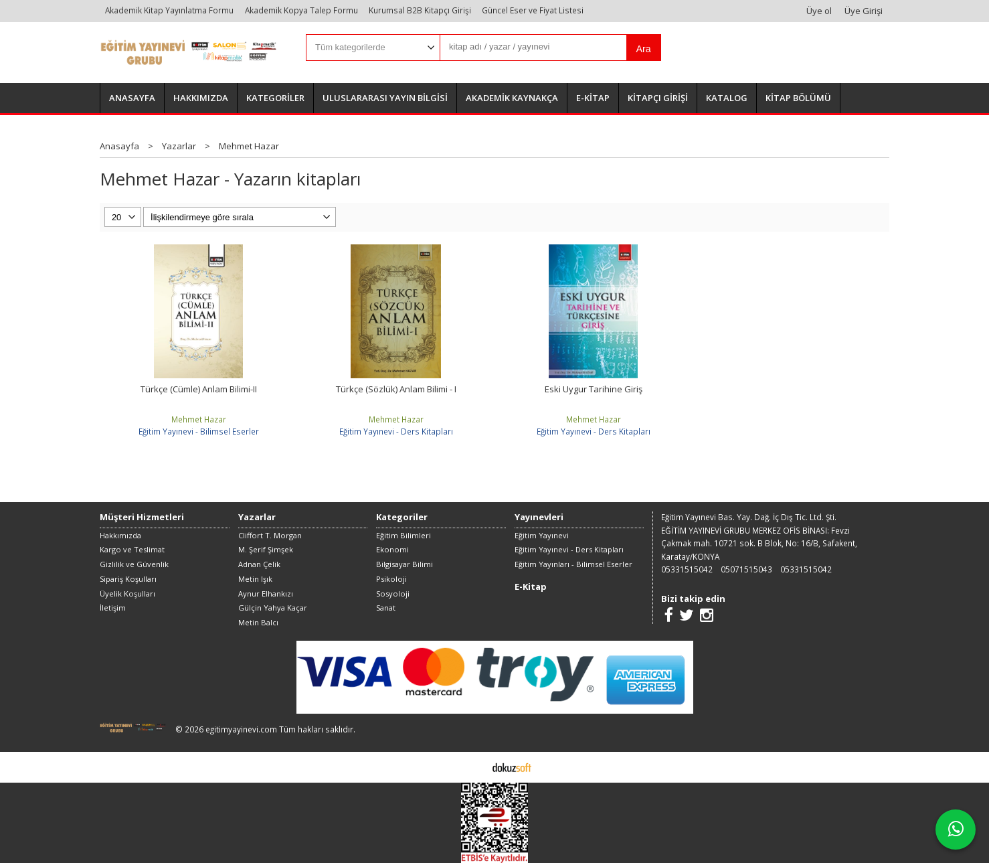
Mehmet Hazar (198, 419)
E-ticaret (473, 767)
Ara (643, 49)
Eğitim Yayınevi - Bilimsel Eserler (199, 431)
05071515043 (746, 569)
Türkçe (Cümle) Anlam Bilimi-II (199, 389)
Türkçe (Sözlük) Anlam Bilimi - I (396, 389)
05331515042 (687, 569)
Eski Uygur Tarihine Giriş (593, 389)
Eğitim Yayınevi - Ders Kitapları (396, 431)
